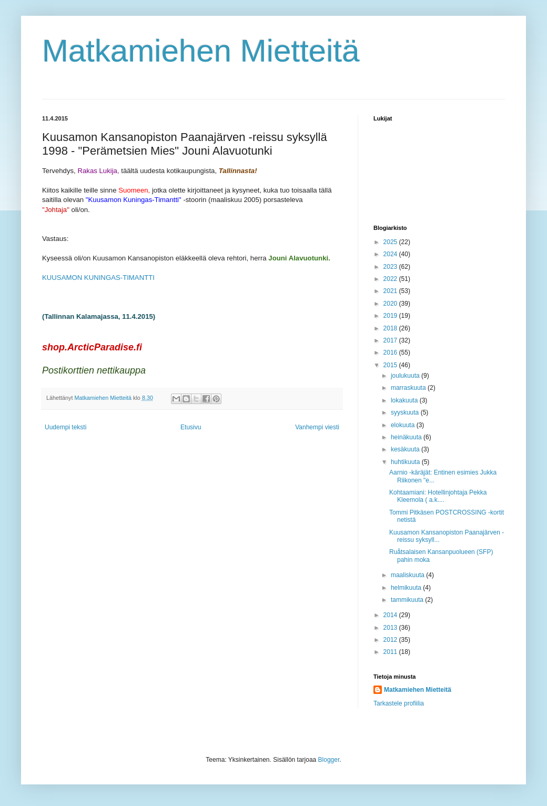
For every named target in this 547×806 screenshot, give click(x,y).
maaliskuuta (408, 575)
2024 (391, 254)
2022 (391, 279)
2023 (391, 266)
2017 (391, 340)
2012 (391, 639)
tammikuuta (408, 599)
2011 (391, 652)
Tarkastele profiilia (398, 703)
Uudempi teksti (65, 427)
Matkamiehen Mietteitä (201, 50)
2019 (391, 315)
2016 (391, 352)
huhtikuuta (406, 462)
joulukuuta (406, 375)
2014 (391, 615)
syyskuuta (406, 412)
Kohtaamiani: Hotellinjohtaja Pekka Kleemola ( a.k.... (438, 496)
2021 (391, 291)
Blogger (329, 759)
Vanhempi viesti (317, 427)
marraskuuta (409, 387)
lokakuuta (405, 400)
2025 (391, 242)
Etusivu (190, 427)
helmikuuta (407, 587)
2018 (391, 328)
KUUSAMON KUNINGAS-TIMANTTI (98, 277)
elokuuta (404, 425)
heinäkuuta (407, 437)
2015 (391, 365)
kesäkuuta (406, 449)
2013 (391, 627)
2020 (391, 303)
